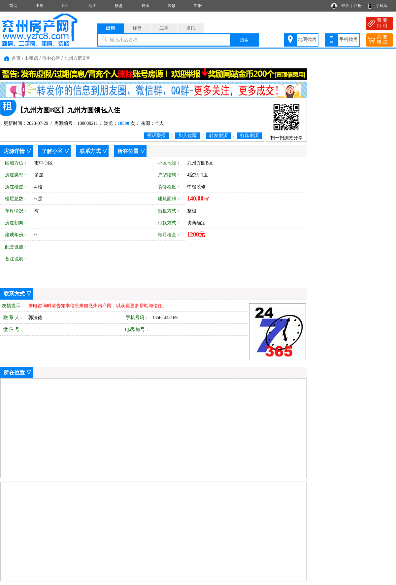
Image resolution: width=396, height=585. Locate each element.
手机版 (382, 5)
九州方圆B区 (77, 58)
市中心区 (51, 58)
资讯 (145, 5)
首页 (13, 5)
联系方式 (90, 151)
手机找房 (348, 39)
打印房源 (249, 135)
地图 (92, 5)
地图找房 (307, 39)
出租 (66, 5)
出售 (40, 5)
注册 (358, 5)
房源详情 (14, 151)
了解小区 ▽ (55, 151)
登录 (345, 5)
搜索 (244, 39)
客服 (198, 5)
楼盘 (119, 5)
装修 (172, 5)
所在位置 (128, 151)
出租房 (31, 58)
